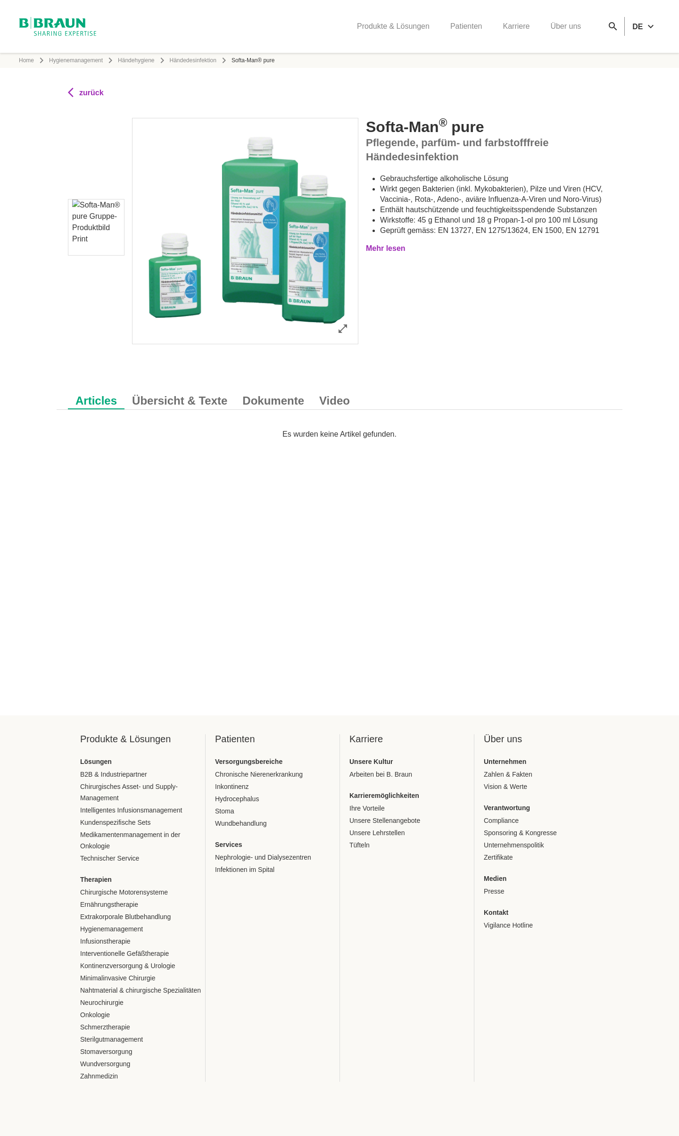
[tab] (96, 399)
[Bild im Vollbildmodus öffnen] (342, 328)
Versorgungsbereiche (248, 761)
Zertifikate (498, 857)
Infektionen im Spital (244, 869)
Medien (495, 878)
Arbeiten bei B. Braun (380, 774)
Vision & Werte (505, 786)
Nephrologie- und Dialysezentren (263, 857)
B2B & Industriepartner (113, 774)
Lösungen (96, 761)
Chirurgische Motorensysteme (124, 892)
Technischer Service (109, 858)
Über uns (565, 26)
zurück (86, 92)
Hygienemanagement (76, 60)
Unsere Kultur (371, 761)
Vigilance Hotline (508, 925)
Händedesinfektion (193, 60)
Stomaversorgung (106, 1051)
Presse (494, 891)
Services (228, 844)
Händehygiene (136, 60)
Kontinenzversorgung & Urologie (127, 966)
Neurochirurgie (102, 1002)
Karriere (516, 26)
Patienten (466, 26)
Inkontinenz (232, 786)
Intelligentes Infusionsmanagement (131, 810)
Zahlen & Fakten (508, 774)
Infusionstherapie (105, 941)
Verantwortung (507, 808)
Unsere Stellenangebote (384, 820)
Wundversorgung (105, 1064)
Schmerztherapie (105, 1027)
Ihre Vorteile (367, 808)
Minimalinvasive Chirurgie (118, 978)
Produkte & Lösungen (393, 26)
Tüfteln (359, 845)
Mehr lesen (386, 248)
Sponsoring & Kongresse (520, 833)
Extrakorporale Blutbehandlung (125, 916)
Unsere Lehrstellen (377, 833)
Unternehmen (505, 761)
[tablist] (339, 396)
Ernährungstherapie (109, 904)
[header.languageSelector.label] (644, 26)
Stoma (224, 811)
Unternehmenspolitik (514, 845)
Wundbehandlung (241, 823)
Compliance (501, 820)
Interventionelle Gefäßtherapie (124, 953)
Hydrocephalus (237, 799)
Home (26, 60)
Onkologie (95, 1015)
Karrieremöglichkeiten (384, 795)
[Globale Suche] (613, 26)
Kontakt (496, 912)
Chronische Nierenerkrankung (259, 774)
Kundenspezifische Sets (115, 822)
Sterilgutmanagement (111, 1039)
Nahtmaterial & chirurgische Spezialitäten (140, 990)
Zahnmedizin (99, 1076)
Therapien (96, 879)
